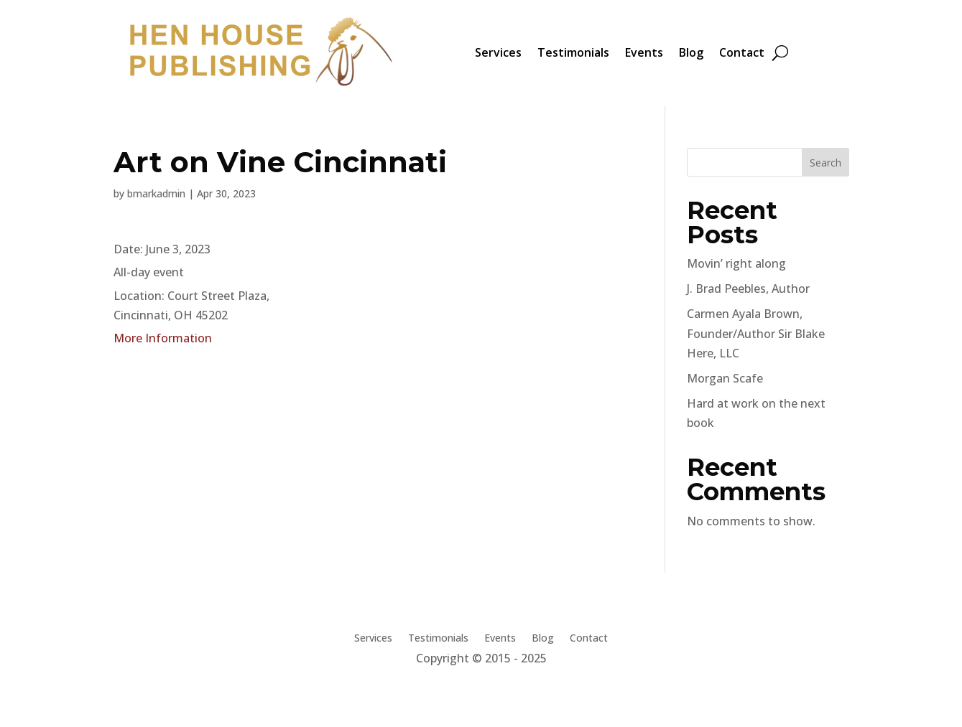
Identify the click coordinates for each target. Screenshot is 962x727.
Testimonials (573, 52)
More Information (163, 338)
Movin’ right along (736, 263)
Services (498, 52)
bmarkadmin (156, 193)
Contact (741, 52)
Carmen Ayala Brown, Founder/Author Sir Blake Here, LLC (756, 333)
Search (825, 162)
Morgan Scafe (725, 378)
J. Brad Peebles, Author (748, 288)
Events (644, 52)
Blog (691, 52)
